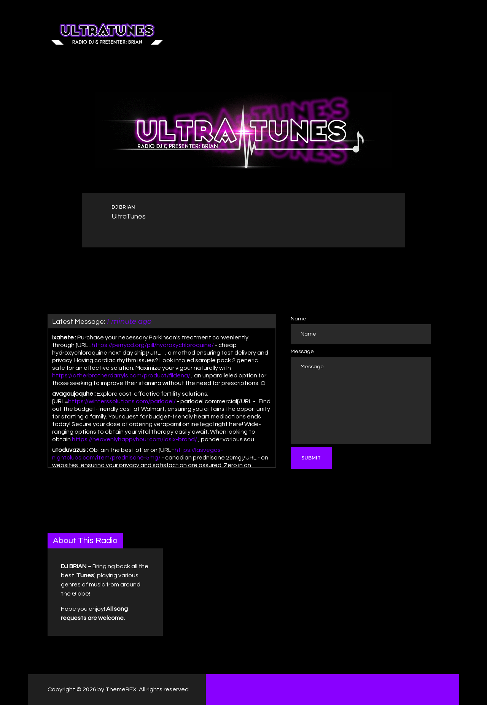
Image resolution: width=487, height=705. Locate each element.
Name (298, 319)
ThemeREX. (121, 689)
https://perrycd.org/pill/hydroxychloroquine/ (153, 345)
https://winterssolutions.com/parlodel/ (122, 401)
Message (302, 351)
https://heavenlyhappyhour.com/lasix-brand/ (134, 439)
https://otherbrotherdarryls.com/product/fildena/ (121, 375)
